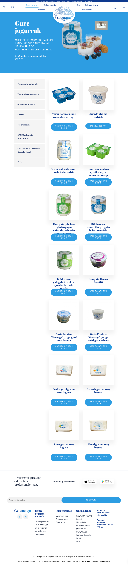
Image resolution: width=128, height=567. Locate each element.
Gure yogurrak (62, 516)
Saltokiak (101, 510)
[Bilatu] (115, 7)
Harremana (39, 534)
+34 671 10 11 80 (105, 525)
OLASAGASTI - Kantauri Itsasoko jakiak (83, 535)
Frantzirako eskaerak (28, 84)
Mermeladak (24, 124)
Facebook (101, 520)
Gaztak (21, 114)
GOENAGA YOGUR (26, 104)
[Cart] (124, 7)
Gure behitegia (41, 525)
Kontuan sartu (103, 513)
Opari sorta (60, 522)
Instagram (101, 522)
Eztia (20, 162)
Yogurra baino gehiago (28, 94)
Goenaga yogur (62, 519)
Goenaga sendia (42, 521)
